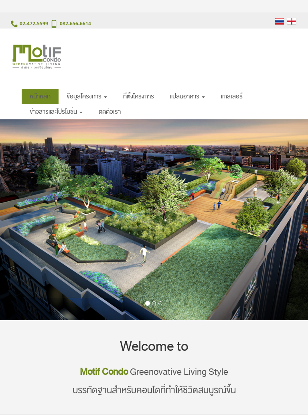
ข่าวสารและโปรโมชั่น (56, 112)
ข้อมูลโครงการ (87, 96)
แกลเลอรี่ (232, 96)
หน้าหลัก (40, 96)
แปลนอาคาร (187, 96)
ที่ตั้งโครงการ (138, 96)
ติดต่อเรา (110, 112)
